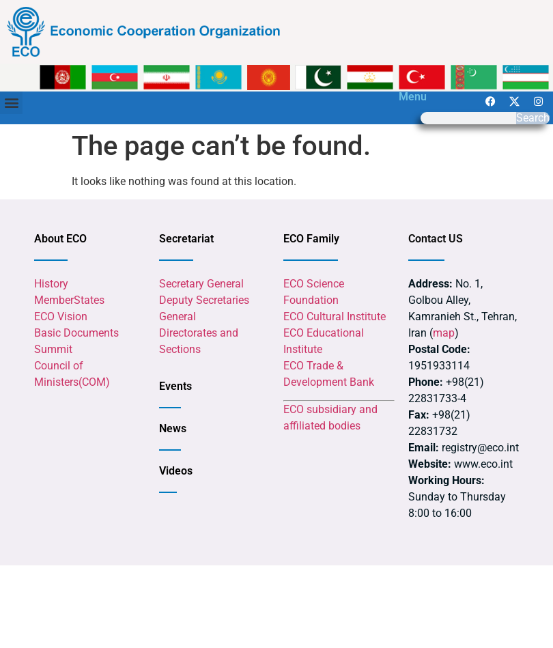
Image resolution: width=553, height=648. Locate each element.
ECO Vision (60, 316)
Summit (53, 349)
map (444, 332)
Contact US (435, 238)
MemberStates (69, 300)
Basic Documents (76, 332)
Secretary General (201, 283)
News (172, 428)
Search (533, 118)
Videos (176, 470)
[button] (11, 102)
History (51, 283)
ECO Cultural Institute (334, 316)
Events (175, 386)
